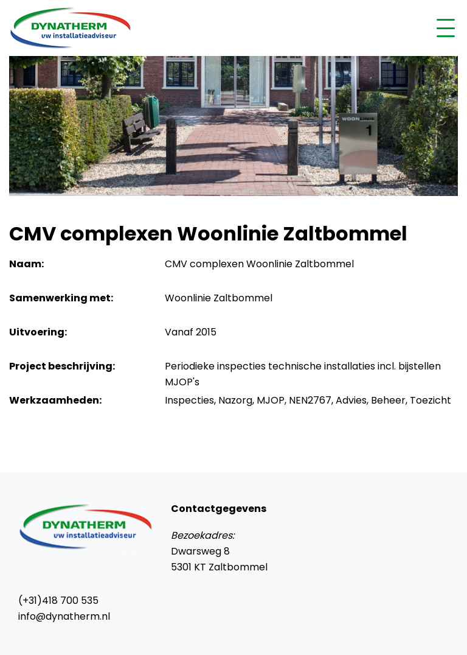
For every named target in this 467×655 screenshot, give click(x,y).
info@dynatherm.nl (64, 616)
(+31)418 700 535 (58, 601)
